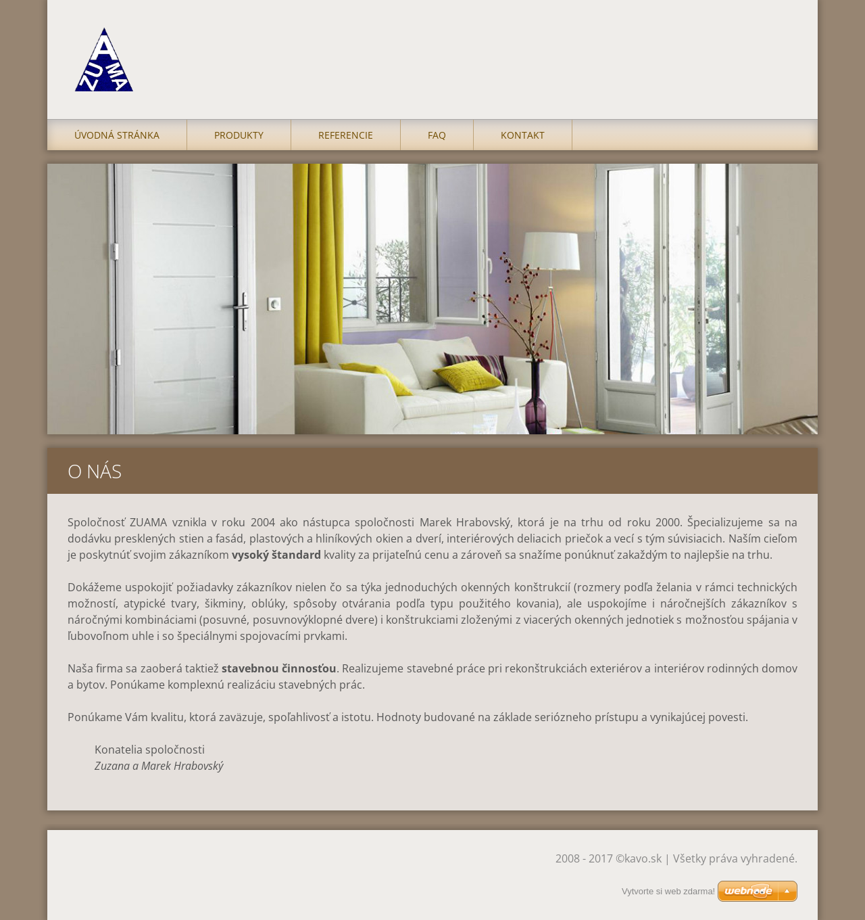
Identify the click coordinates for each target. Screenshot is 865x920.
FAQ (437, 135)
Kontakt (523, 135)
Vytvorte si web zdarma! (668, 891)
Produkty (239, 135)
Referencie (345, 135)
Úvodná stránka (116, 135)
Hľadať (782, 39)
